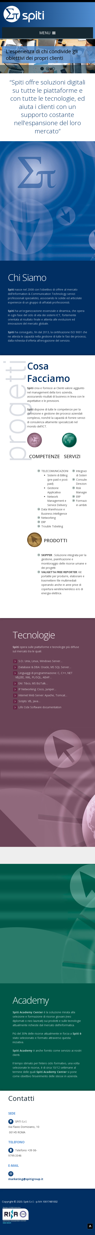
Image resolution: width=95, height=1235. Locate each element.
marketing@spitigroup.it (25, 1179)
